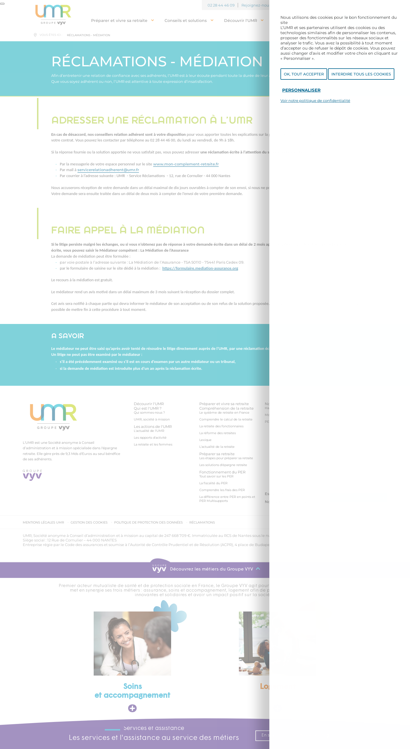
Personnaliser (301, 93)
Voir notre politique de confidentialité (315, 103)
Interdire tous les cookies (361, 77)
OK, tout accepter (304, 77)
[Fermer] (2, 4)
